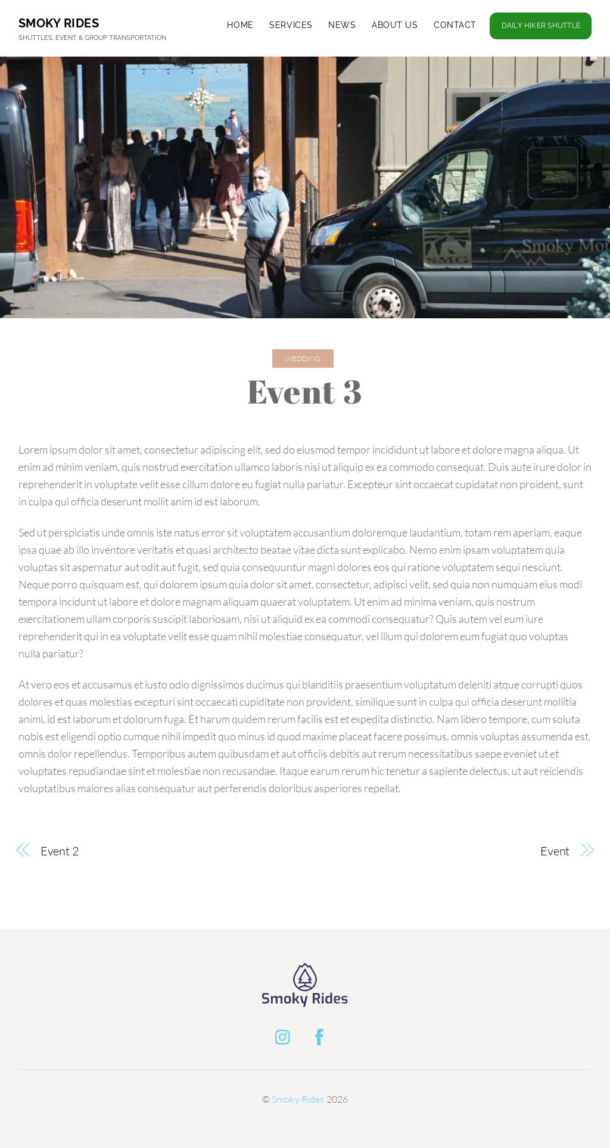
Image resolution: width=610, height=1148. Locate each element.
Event (555, 850)
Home (240, 25)
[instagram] (285, 1034)
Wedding (302, 358)
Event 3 (305, 391)
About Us (395, 25)
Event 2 (60, 850)
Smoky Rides (298, 1099)
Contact (455, 25)
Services (291, 25)
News (342, 25)
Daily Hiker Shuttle (541, 25)
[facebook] (321, 1034)
